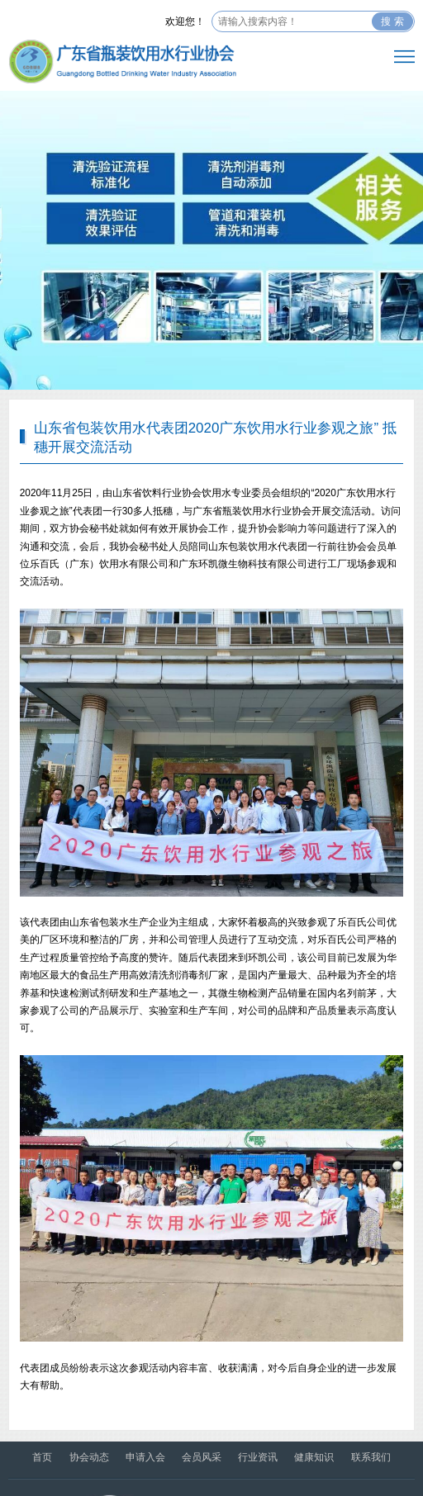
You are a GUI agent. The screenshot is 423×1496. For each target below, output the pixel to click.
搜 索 (392, 21)
